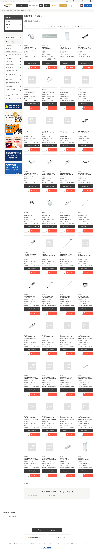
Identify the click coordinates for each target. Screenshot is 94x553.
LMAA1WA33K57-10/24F (30, 254)
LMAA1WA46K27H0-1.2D (66, 377)
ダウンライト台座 (64, 92)
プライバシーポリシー (48, 544)
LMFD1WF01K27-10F (29, 47)
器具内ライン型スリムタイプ (84, 48)
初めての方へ (85, 1)
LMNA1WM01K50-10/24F (30, 91)
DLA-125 (80, 91)
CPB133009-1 (63, 47)
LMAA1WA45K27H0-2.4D (30, 377)
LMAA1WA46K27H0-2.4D (30, 417)
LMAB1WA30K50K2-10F (65, 173)
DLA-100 (62, 91)
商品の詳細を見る (32, 63)
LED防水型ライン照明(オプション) (49, 256)
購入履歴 (89, 5)
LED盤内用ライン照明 (65, 215)
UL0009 (79, 254)
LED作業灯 (44, 338)
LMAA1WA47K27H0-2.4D (30, 458)
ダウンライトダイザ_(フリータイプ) (49, 133)
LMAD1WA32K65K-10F (83, 214)
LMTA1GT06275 (63, 458)
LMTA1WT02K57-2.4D (83, 296)
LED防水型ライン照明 (29, 255)
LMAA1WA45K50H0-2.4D (48, 377)
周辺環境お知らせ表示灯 (65, 48)
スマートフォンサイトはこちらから (48, 530)
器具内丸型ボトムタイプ (30, 48)
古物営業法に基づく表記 (34, 544)
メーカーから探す (10, 37)
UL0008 (44, 254)
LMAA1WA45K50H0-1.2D (84, 336)
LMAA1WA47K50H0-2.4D (48, 458)
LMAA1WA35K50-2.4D (29, 296)
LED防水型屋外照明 (28, 92)
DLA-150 (26, 131)
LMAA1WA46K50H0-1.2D (84, 377)
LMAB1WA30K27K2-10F (48, 173)
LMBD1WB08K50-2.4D (83, 173)
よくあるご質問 (76, 1)
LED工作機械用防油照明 (83, 297)
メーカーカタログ (60, 537)
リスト (88, 26)
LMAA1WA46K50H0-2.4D (48, 417)
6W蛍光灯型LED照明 (47, 48)
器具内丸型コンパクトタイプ (84, 174)
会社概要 (9, 544)
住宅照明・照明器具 (32, 495)
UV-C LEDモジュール (65, 459)
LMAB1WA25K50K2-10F (30, 173)
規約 (86, 544)
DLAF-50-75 (45, 131)
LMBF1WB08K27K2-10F (30, 214)
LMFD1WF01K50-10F (47, 214)
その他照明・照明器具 (50, 495)
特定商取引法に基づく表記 (20, 544)
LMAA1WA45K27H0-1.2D (66, 336)
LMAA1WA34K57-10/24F (66, 254)
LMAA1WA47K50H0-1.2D (84, 417)
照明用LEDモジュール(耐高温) (67, 338)
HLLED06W (45, 47)
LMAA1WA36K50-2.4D (47, 296)
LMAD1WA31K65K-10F (65, 214)
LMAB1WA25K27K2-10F (48, 91)
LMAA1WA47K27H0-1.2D (66, 417)
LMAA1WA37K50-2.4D (65, 296)
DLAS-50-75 (63, 131)
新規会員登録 (63, 5)
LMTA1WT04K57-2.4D (29, 336)
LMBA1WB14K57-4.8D (47, 336)
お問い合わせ (67, 1)
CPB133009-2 (81, 458)
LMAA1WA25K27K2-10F (83, 131)
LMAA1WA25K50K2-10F (83, 47)
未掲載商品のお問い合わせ (36, 537)
